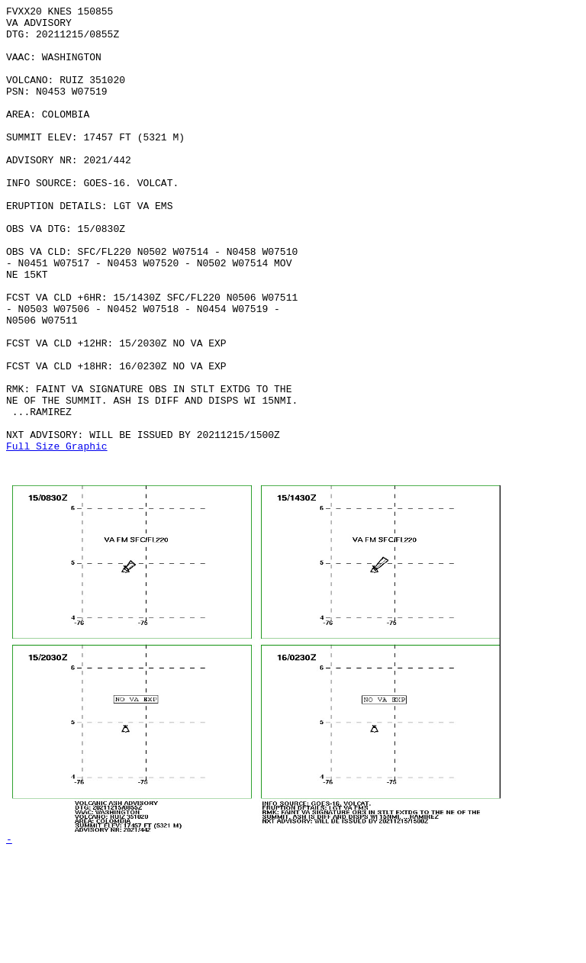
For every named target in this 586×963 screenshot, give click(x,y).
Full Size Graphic (57, 535)
